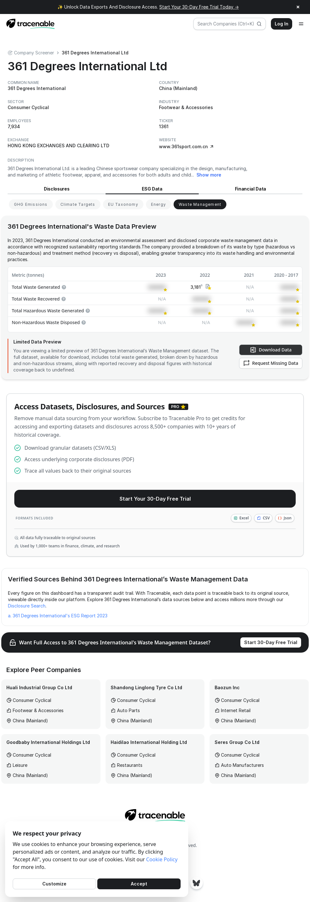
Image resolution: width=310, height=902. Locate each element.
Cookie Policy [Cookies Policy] (162, 859)
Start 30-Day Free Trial (270, 642)
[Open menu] (301, 24)
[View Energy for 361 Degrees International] (158, 204)
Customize (54, 883)
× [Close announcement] (298, 7)
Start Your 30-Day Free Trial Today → (199, 7)
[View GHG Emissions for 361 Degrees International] (31, 204)
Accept (139, 883)
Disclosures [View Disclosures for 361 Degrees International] (56, 188)
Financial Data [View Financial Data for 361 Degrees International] (250, 188)
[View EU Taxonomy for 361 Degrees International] (123, 204)
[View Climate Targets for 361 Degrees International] (77, 204)
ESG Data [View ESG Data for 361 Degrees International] (152, 188)
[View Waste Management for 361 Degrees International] (200, 204)
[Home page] (29, 24)
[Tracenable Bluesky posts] (196, 883)
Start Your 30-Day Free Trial (155, 499)
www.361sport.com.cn (186, 146)
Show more (208, 174)
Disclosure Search (26, 605)
